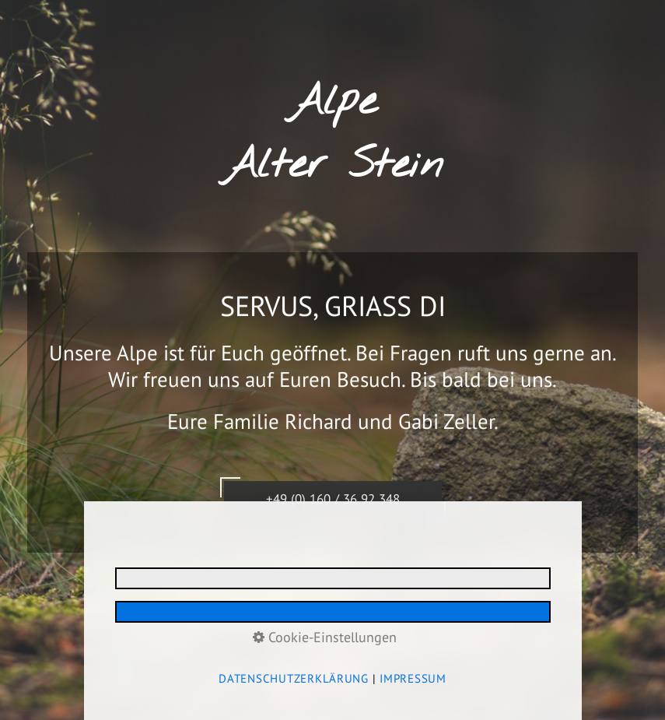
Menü (624, 10)
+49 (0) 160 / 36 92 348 (333, 502)
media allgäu (418, 632)
